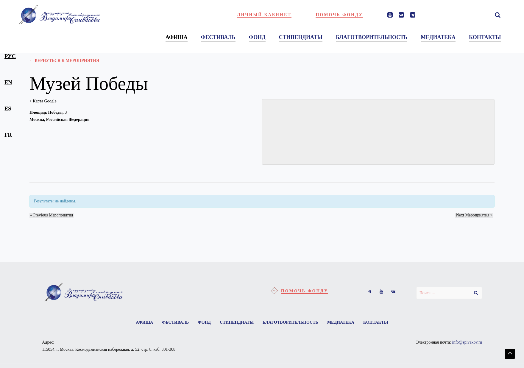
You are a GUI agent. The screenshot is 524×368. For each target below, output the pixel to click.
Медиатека (342, 322)
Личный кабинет (264, 15)
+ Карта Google (43, 101)
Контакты (378, 322)
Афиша (141, 322)
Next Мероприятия (475, 215)
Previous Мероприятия (50, 215)
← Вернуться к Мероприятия (64, 60)
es (7, 108)
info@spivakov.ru (467, 343)
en (8, 82)
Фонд (203, 322)
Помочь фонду (339, 15)
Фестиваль (173, 322)
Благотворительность (291, 322)
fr (8, 135)
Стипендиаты (237, 322)
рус (10, 56)
